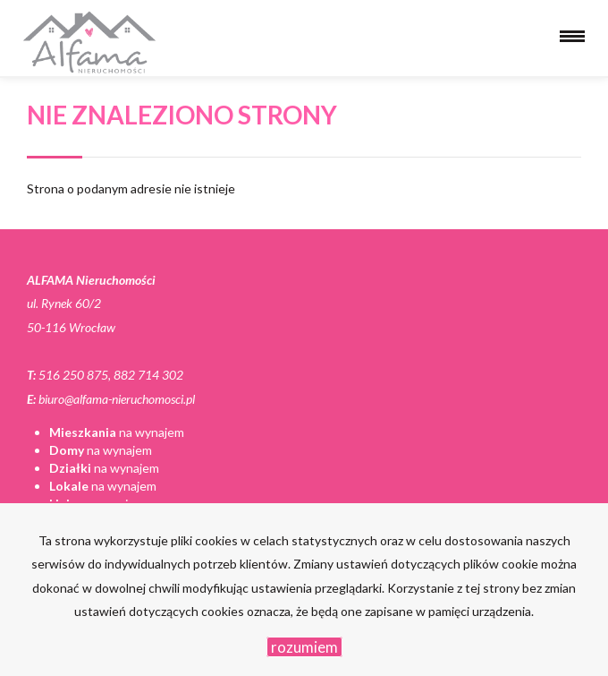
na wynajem (116, 432)
